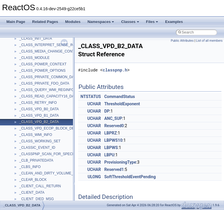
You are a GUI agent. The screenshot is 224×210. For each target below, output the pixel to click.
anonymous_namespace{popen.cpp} (47, 166)
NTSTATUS (90, 96)
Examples (174, 22)
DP (106, 111)
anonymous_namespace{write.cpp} (46, 198)
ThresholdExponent (122, 104)
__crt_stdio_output (33, 76)
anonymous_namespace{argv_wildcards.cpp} (54, 101)
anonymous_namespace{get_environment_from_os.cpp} (63, 127)
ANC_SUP (113, 118)
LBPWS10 (113, 140)
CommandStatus (119, 96)
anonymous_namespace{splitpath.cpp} (49, 172)
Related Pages (45, 22)
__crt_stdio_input (32, 69)
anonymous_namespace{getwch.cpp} (48, 140)
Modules (72, 22)
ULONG (94, 176)
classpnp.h (115, 70)
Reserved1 (114, 169)
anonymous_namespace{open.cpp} (46, 159)
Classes (130, 22)
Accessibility (28, 89)
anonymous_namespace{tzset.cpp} (46, 191)
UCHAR (94, 104)
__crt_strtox (28, 82)
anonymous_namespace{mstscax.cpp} (49, 153)
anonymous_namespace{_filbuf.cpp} (47, 95)
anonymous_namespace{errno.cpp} (46, 121)
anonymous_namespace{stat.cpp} (45, 178)
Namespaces (101, 22)
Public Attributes (182, 41)
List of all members (209, 41)
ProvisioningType (120, 162)
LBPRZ (110, 133)
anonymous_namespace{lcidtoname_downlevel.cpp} (60, 146)
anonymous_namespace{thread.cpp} (47, 185)
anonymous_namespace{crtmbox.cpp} (49, 114)
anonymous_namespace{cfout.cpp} (46, 108)
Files (152, 22)
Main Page (15, 22)
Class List (22, 63)
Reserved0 (114, 125)
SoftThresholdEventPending (129, 176)
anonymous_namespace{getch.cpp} (47, 134)
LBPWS (111, 147)
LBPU (109, 155)
